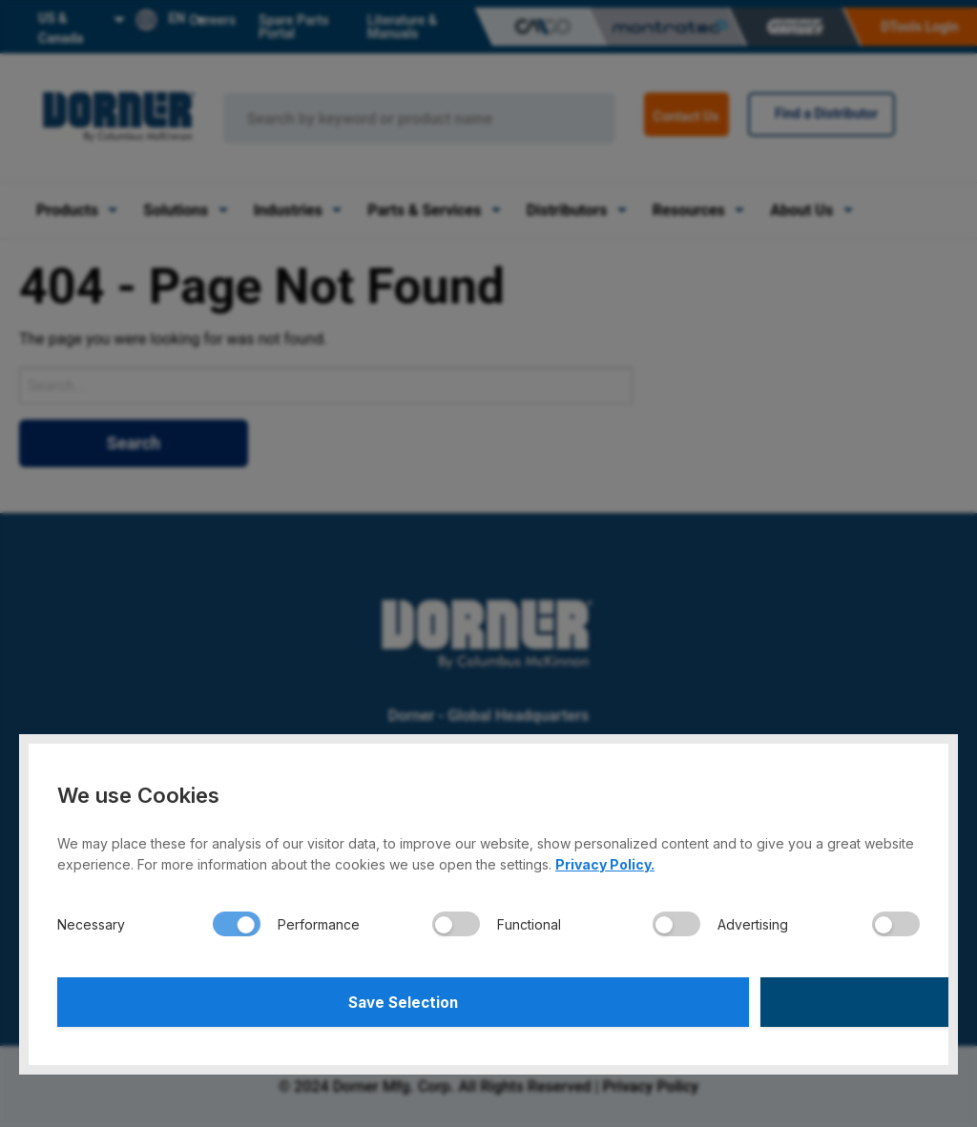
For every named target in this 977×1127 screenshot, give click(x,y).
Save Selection (270, 999)
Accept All (707, 999)
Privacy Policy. (605, 858)
